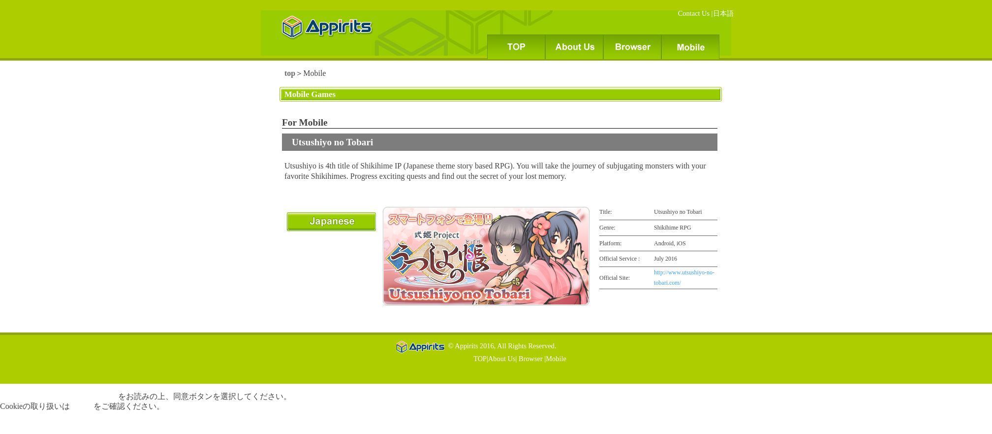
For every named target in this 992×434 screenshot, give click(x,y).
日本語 (723, 13)
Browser (529, 359)
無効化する (53, 424)
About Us (502, 359)
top (289, 73)
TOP (480, 359)
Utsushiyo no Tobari (332, 142)
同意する (15, 424)
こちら (81, 406)
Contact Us (695, 13)
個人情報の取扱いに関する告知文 (59, 396)
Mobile (556, 359)
